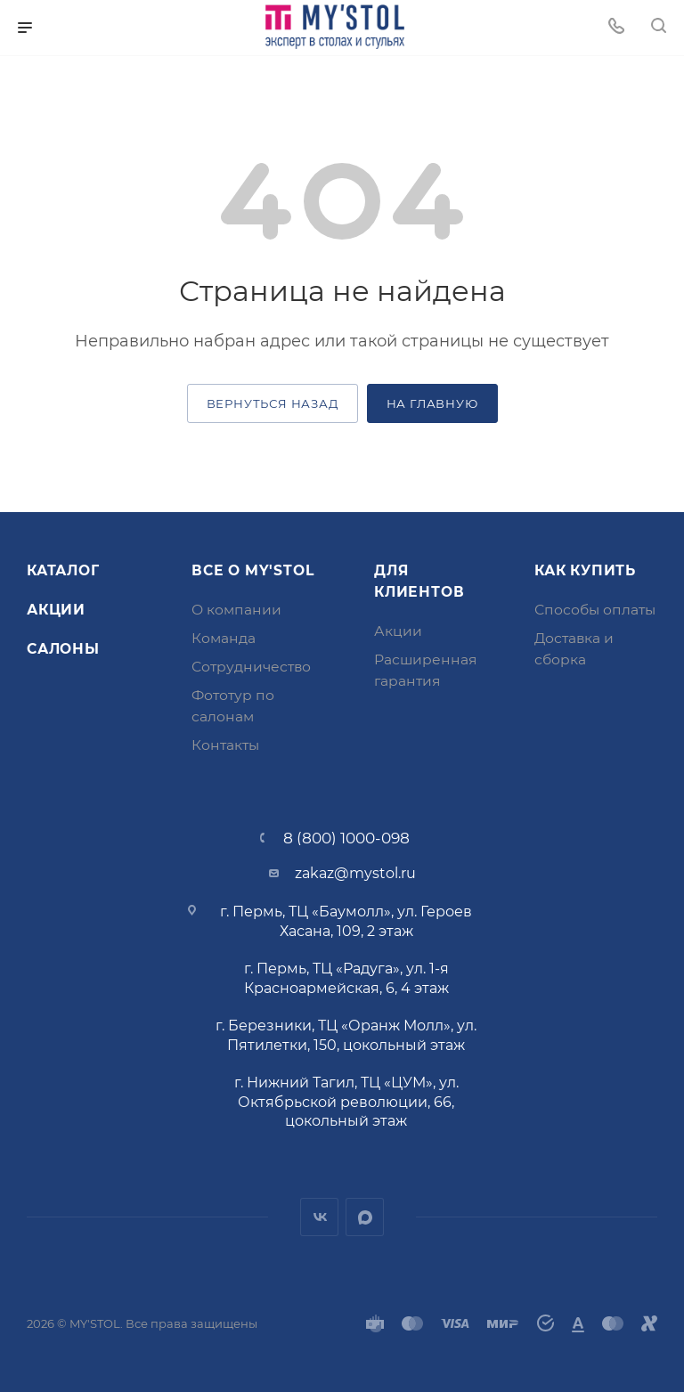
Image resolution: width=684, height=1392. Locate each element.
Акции (56, 609)
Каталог (63, 570)
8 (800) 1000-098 (346, 837)
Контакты (225, 745)
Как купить (585, 570)
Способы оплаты (595, 609)
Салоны (63, 648)
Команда (223, 638)
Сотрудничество (251, 666)
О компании (236, 609)
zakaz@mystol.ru (355, 873)
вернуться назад (272, 403)
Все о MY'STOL (252, 570)
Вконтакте (319, 1217)
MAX (365, 1217)
